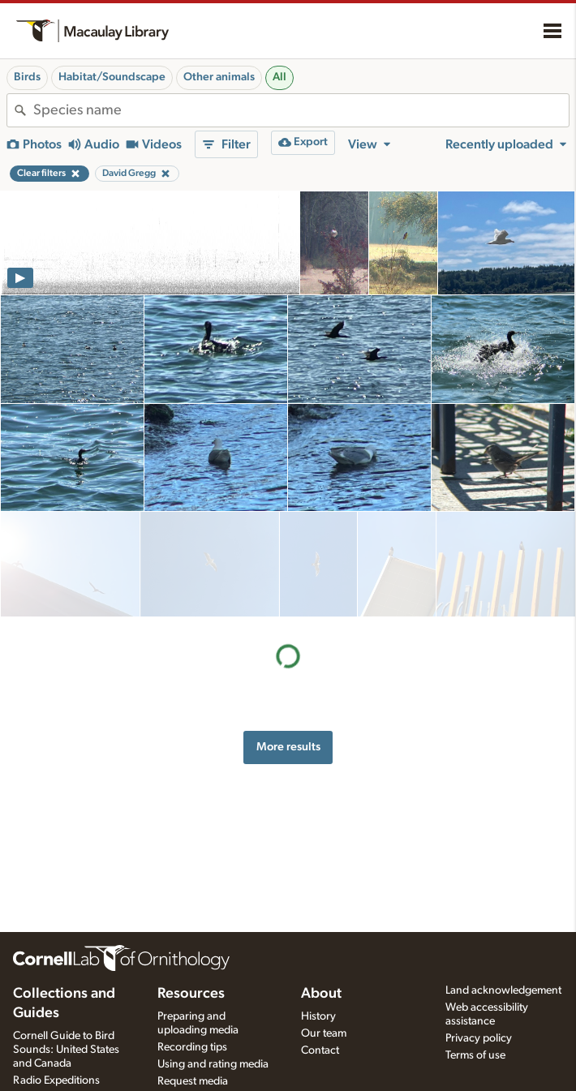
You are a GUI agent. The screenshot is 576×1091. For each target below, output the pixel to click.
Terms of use (475, 1055)
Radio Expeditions (56, 1080)
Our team (323, 1033)
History (318, 1016)
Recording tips (192, 1047)
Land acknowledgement (503, 990)
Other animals (219, 77)
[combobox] (301, 110)
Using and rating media (213, 1064)
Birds (27, 77)
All (279, 77)
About (321, 993)
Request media (192, 1081)
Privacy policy (478, 1038)
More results (288, 641)
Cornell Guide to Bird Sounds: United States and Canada (66, 1049)
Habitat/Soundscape (111, 77)
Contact (320, 1050)
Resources (191, 993)
